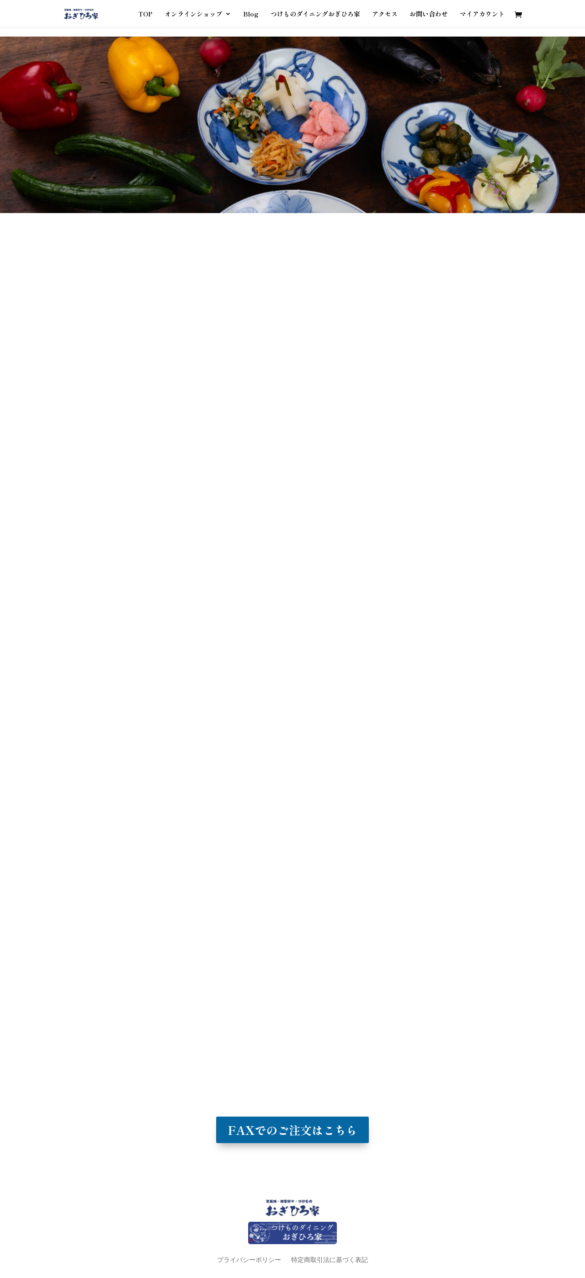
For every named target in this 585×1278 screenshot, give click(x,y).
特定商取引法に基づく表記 (329, 1259)
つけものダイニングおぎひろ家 (315, 14)
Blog (251, 14)
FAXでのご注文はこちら (292, 1130)
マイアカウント (482, 14)
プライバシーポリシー (249, 1259)
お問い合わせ (429, 14)
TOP (145, 14)
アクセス (385, 14)
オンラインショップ (193, 14)
